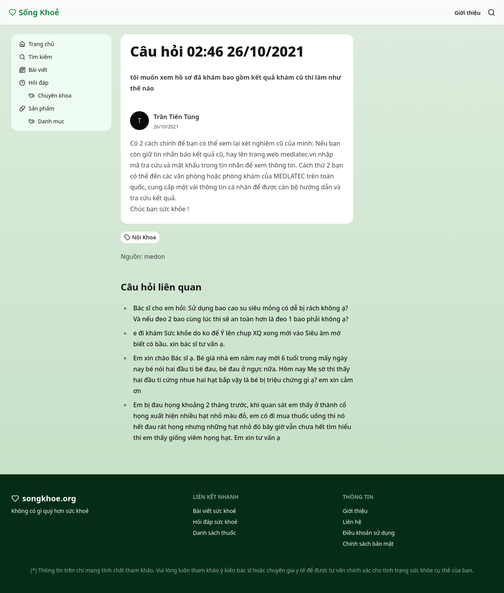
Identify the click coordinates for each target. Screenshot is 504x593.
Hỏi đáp (33, 82)
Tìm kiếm (35, 57)
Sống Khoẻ (34, 12)
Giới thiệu (467, 12)
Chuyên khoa (50, 95)
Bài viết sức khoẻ (214, 511)
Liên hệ (352, 521)
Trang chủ (36, 44)
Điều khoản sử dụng (369, 532)
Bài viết (33, 69)
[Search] (491, 12)
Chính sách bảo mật (368, 543)
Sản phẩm (36, 108)
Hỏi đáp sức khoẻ (215, 521)
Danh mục (46, 121)
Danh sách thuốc (214, 532)
